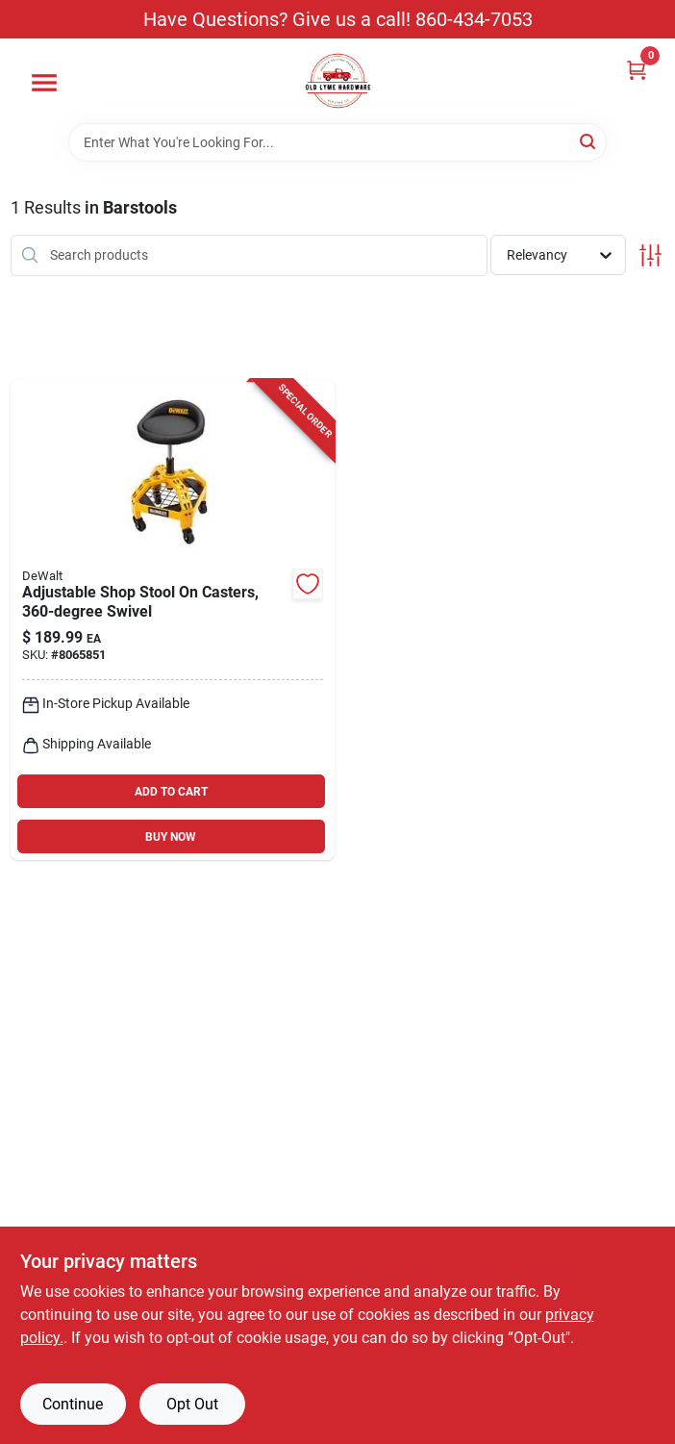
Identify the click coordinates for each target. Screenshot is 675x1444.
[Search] (589, 141)
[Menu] (44, 82)
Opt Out (192, 1404)
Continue (72, 1404)
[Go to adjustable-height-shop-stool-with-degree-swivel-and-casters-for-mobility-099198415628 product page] (173, 620)
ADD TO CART (171, 791)
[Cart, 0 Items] (636, 70)
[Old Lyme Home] (338, 81)
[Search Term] (337, 142)
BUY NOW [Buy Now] (170, 837)
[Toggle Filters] (650, 255)
